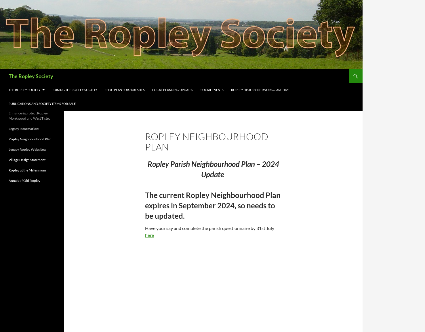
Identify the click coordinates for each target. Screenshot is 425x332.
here (149, 235)
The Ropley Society (31, 76)
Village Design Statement (27, 160)
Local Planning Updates (172, 90)
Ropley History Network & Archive (260, 90)
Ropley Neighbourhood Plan (30, 139)
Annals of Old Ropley (24, 180)
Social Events (212, 90)
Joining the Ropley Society (74, 90)
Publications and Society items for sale (42, 103)
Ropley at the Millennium (27, 170)
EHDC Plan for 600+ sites (125, 90)
